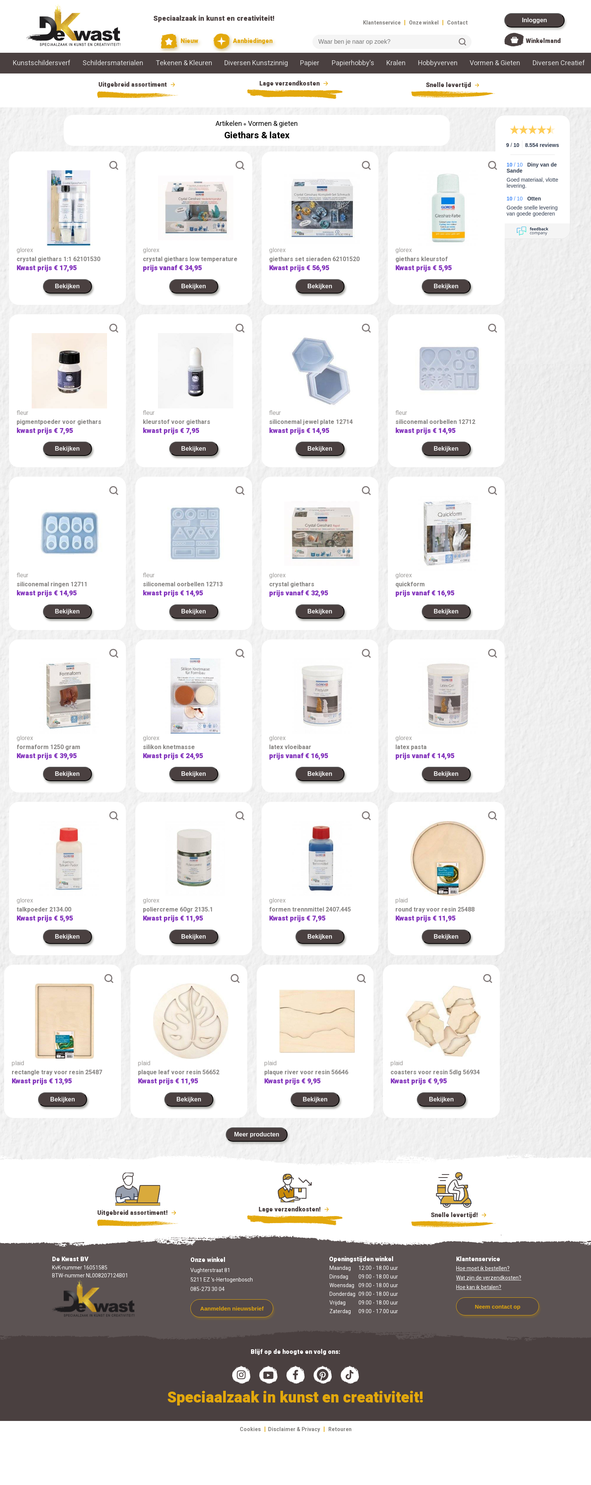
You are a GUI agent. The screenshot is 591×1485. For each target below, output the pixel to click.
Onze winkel (424, 23)
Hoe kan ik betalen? (478, 1287)
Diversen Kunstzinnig (256, 63)
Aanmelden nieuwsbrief (231, 1308)
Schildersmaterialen (113, 63)
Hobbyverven (438, 63)
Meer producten (256, 1134)
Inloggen (534, 20)
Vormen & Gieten (495, 63)
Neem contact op (498, 1306)
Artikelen (229, 124)
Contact (457, 23)
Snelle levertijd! (453, 1214)
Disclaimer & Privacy (294, 1429)
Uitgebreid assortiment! (137, 1213)
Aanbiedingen (243, 41)
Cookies (250, 1429)
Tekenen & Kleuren (184, 63)
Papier (309, 63)
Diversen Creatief (559, 63)
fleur (22, 413)
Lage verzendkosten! (295, 1210)
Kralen (396, 63)
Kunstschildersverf (41, 63)
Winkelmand (543, 41)
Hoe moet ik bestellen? (483, 1268)
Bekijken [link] (67, 286)
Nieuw (180, 41)
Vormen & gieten (273, 124)
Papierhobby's (353, 63)
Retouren (340, 1429)
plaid (401, 900)
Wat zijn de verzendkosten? (488, 1278)
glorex (25, 250)
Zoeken (462, 42)
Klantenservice (382, 23)
